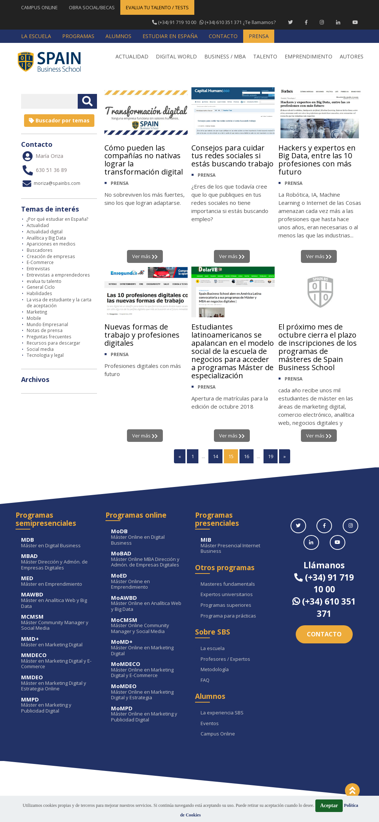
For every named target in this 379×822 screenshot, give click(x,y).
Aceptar (329, 805)
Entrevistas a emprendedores (58, 275)
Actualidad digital (45, 231)
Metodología (215, 670)
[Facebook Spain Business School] (306, 22)
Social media (40, 349)
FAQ (205, 680)
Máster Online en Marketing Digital (147, 647)
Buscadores (40, 250)
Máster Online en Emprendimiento (147, 581)
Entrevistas (38, 268)
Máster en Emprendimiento (57, 581)
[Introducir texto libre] (49, 101)
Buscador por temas (59, 120)
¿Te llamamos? (214, 22)
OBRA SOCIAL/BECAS (92, 7)
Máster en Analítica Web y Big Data (57, 600)
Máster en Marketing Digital (57, 641)
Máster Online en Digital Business (147, 537)
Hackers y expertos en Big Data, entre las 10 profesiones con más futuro (317, 160)
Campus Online (218, 734)
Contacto (324, 634)
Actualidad (38, 225)
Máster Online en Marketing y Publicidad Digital (147, 714)
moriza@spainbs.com (50, 183)
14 (215, 456)
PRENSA (119, 183)
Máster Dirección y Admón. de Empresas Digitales (57, 562)
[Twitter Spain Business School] (290, 22)
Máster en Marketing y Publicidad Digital (57, 705)
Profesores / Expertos (225, 659)
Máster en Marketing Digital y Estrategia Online (57, 683)
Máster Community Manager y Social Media (57, 622)
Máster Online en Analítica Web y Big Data (147, 603)
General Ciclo (41, 287)
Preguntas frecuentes (49, 336)
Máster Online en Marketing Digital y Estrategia (147, 692)
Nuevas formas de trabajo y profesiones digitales (142, 335)
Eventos (210, 724)
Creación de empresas (51, 256)
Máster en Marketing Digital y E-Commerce (57, 661)
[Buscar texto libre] (87, 101)
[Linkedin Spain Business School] (338, 22)
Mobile (34, 318)
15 (231, 456)
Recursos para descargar (53, 343)
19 (270, 456)
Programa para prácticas (228, 616)
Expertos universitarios (227, 595)
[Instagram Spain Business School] (321, 22)
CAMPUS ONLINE (39, 7)
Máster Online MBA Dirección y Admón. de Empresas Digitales (147, 559)
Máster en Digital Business (57, 542)
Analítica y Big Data (46, 238)
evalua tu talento (44, 281)
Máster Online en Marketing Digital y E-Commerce (147, 670)
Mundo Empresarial (47, 324)
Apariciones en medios (51, 244)
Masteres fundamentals (228, 584)
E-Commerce (40, 262)
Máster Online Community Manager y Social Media (147, 626)
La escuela (213, 649)
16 (246, 456)
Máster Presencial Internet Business (237, 545)
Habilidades (39, 293)
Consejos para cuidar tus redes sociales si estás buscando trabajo (232, 156)
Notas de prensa (45, 330)
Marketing (37, 312)
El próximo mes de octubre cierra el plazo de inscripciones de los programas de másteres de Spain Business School (317, 347)
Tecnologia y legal (45, 355)
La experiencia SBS (222, 713)
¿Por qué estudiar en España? (57, 219)
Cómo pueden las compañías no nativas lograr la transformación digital (143, 160)
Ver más (145, 256)
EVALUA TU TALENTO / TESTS (157, 7)
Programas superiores (226, 605)
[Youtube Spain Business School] (355, 22)
